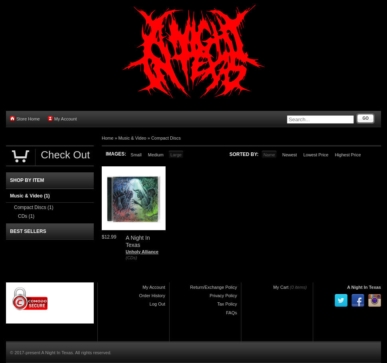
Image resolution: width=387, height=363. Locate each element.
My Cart (281, 287)
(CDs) (131, 257)
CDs (26, 216)
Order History (152, 295)
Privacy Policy (223, 295)
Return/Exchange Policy (213, 287)
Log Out (157, 304)
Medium (156, 154)
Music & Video (132, 138)
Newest (289, 154)
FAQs (231, 312)
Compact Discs (166, 138)
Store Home (25, 118)
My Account (62, 118)
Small (136, 154)
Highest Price (348, 154)
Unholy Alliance (142, 251)
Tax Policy (227, 304)
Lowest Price (315, 154)
